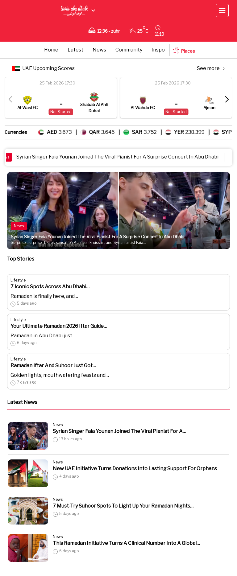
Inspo (158, 50)
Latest (75, 50)
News (99, 50)
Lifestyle (18, 280)
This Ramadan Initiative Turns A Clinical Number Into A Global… (126, 543)
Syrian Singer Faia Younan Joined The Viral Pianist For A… (119, 431)
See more (211, 68)
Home (51, 50)
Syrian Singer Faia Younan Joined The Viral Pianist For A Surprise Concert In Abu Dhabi (122, 157)
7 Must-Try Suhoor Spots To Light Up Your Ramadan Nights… (123, 506)
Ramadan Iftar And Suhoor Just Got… (53, 365)
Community (128, 50)
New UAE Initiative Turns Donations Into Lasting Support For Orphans (135, 468)
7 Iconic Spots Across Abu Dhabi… (49, 287)
